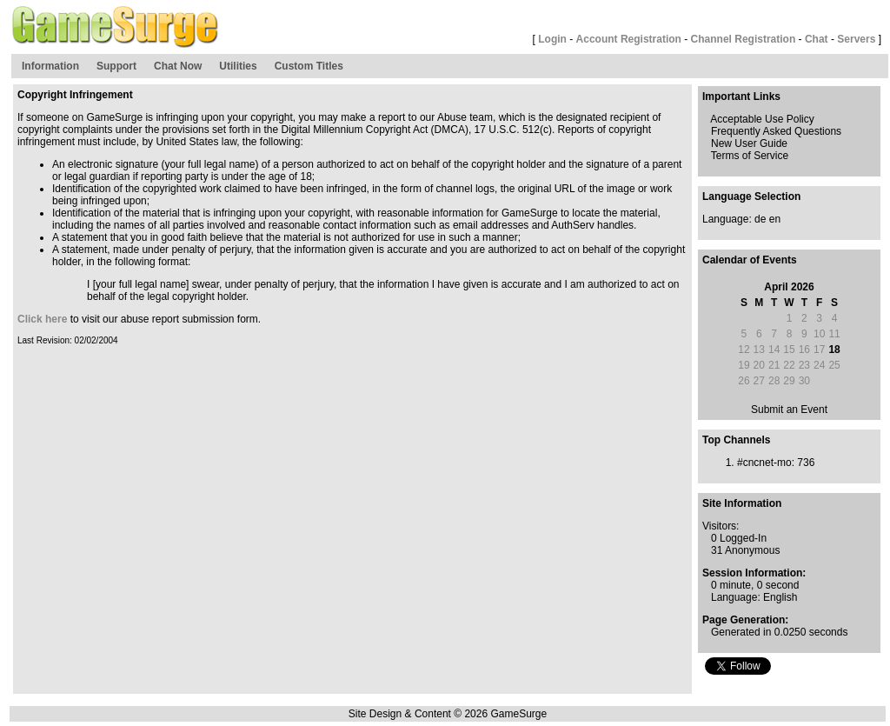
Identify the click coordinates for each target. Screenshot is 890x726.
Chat (816, 39)
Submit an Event (789, 409)
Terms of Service (749, 156)
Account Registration (628, 39)
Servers (856, 39)
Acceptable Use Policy (762, 119)
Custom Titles (309, 66)
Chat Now (178, 66)
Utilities (237, 66)
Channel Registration (743, 39)
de (760, 219)
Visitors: (720, 526)
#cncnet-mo (764, 462)
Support (116, 66)
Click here (42, 319)
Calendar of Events (749, 260)
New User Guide (749, 143)
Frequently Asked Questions (776, 131)
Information (50, 66)
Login (552, 39)
